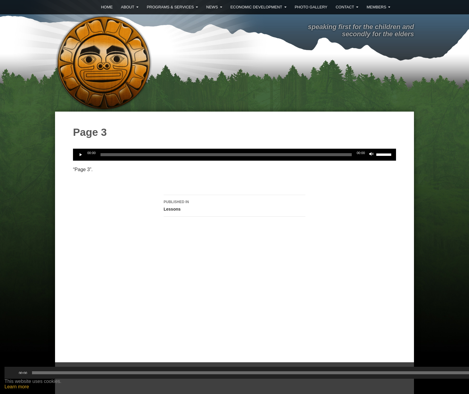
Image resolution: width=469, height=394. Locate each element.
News (212, 7)
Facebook (404, 7)
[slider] (226, 154)
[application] (234, 155)
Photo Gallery (311, 7)
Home (107, 7)
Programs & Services (170, 7)
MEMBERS (376, 7)
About (127, 7)
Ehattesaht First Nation (215, 61)
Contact (345, 7)
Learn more (16, 386)
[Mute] (371, 155)
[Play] (81, 155)
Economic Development (256, 7)
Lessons (234, 205)
